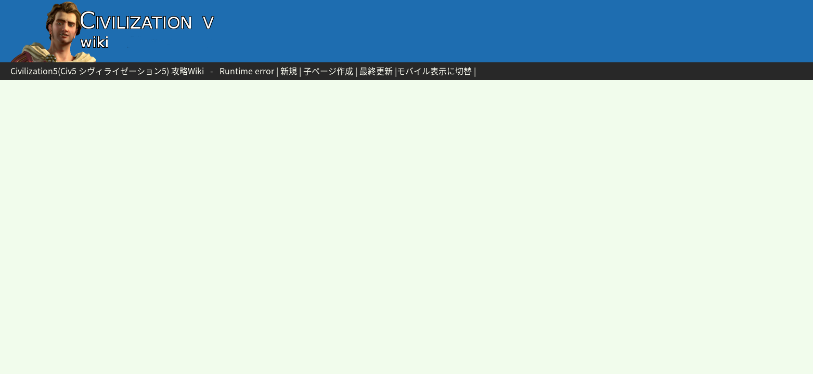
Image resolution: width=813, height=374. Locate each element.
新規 (288, 70)
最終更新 (376, 70)
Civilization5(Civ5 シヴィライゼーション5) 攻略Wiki (107, 70)
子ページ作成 (328, 70)
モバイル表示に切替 (434, 70)
